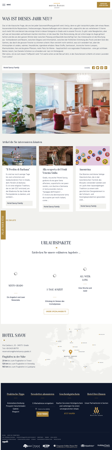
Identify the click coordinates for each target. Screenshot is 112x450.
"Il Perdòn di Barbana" (18, 169)
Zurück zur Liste (9, 220)
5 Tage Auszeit (55, 289)
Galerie (15, 408)
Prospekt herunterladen (15, 406)
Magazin (15, 411)
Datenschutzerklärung (9, 439)
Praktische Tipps (15, 394)
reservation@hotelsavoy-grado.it (16, 351)
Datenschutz (44, 409)
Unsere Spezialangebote (56, 311)
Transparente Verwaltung (44, 439)
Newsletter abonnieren (42, 394)
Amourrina (85, 169)
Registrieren (43, 414)
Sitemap (33, 439)
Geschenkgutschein (69, 394)
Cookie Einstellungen (24, 439)
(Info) (48, 409)
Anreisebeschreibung (15, 403)
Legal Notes (53, 437)
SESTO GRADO (16, 285)
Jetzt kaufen (69, 413)
